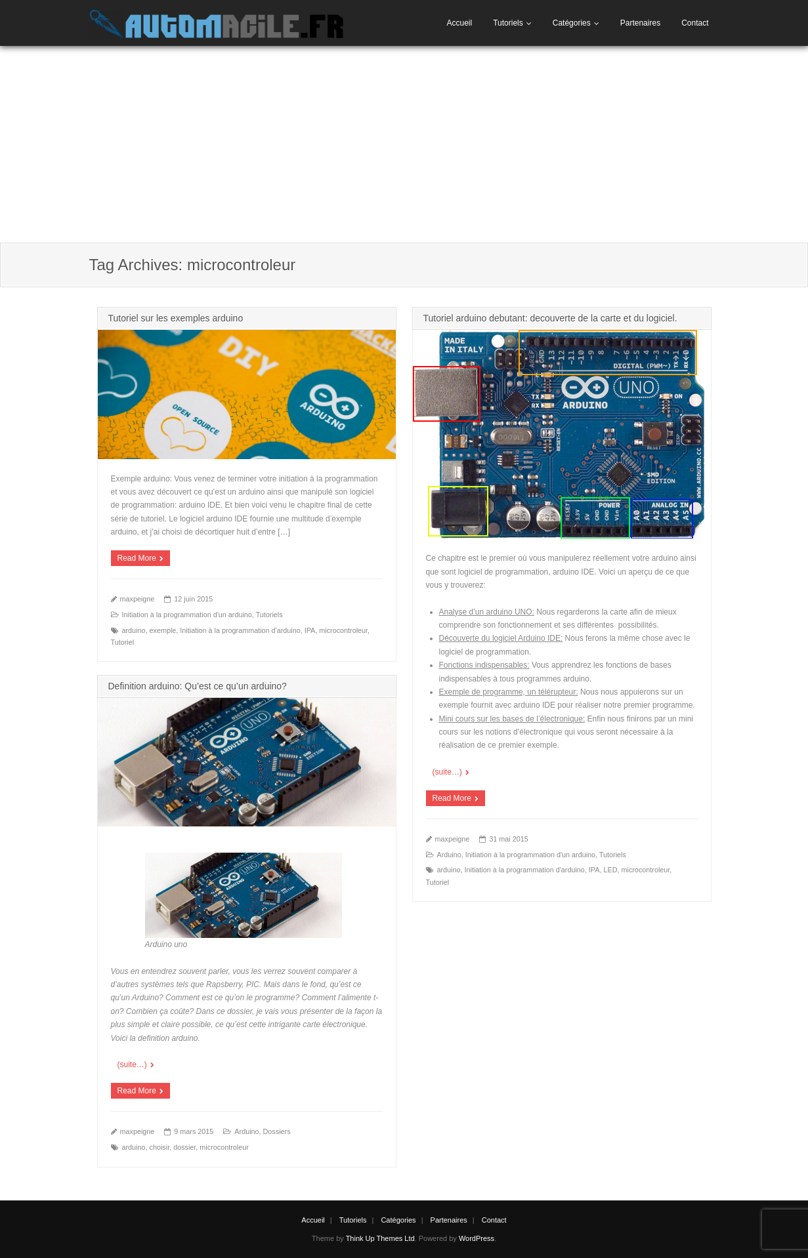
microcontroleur (343, 630)
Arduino (449, 855)
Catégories (572, 23)
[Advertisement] (404, 144)
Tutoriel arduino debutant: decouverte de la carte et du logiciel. (550, 318)
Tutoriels (508, 23)
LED (610, 870)
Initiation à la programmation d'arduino (240, 630)
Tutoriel (123, 642)
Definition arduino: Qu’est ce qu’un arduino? (197, 686)
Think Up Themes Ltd (380, 1238)
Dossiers (277, 1131)
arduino (134, 630)
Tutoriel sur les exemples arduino (176, 318)
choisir (160, 1147)
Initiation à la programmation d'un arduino (187, 615)
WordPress (476, 1238)
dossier (184, 1147)
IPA (310, 630)
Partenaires (640, 23)
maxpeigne (137, 599)
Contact (694, 23)
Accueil (459, 23)
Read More (136, 558)
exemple (163, 630)
